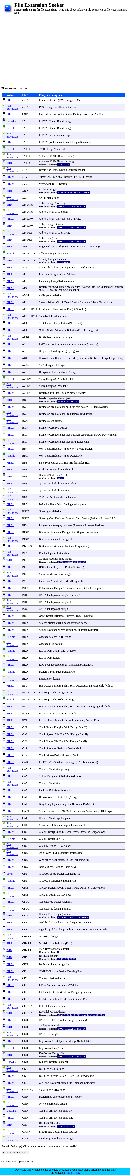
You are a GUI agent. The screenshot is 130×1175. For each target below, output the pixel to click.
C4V (24, 755)
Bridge (55, 448)
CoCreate (44, 497)
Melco (78, 1096)
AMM (25, 295)
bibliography (55, 525)
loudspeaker (53, 595)
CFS (24, 929)
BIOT (25, 532)
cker (90, 804)
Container (62, 1061)
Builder (88, 922)
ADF (24, 246)
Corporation (115, 358)
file (74, 358)
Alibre (42, 203)
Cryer (9, 873)
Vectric (43, 183)
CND (25, 1096)
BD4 (24, 448)
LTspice (43, 553)
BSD (24, 685)
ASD (24, 351)
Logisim (43, 999)
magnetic (56, 539)
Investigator (90, 330)
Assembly (60, 203)
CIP (24, 985)
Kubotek (81, 1020)
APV (24, 302)
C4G (24, 734)
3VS (24, 183)
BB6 (24, 399)
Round (50, 727)
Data (60, 797)
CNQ (25, 1110)
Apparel (52, 365)
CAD (25, 762)
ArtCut (42, 197)
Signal (42, 929)
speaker (53, 398)
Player (49, 741)
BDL (24, 497)
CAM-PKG (28, 769)
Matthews (87, 664)
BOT (25, 588)
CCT (24, 825)
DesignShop (45, 1096)
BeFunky (44, 504)
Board (60, 121)
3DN (24, 169)
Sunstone (85, 142)
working (58, 574)
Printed (51, 302)
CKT (25, 1068)
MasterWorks (46, 574)
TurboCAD (45, 176)
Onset (42, 615)
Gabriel (87, 588)
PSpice (42, 992)
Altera (73, 483)
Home (55, 169)
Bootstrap (44, 692)
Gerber (50, 330)
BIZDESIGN (29, 546)
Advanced (50, 873)
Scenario (51, 748)
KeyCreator (45, 1041)
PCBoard (56, 825)
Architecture (73, 286)
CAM (25, 776)
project (73, 392)
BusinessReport (47, 546)
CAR (25, 797)
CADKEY (44, 880)
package (65, 769)
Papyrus (43, 525)
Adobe (70, 274)
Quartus (43, 475)
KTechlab (44, 1006)
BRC (25, 615)
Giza (48, 852)
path (56, 955)
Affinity (43, 253)
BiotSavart (44, 532)
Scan (72, 685)
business (70, 406)
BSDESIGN (28, 692)
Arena (49, 588)
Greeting (43, 511)
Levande (77, 804)
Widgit (73, 985)
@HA (25, 100)
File (101, 114)
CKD (25, 1020)
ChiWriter (44, 358)
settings (73, 1131)
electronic (51, 344)
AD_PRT (27, 232)
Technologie (105, 302)
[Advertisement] (33, 51)
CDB (25, 852)
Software (72, 169)
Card (51, 406)
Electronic (82, 929)
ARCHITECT (29, 309)
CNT (25, 1124)
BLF (24, 574)
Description (82, 685)
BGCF (25, 511)
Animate (51, 811)
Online (42, 330)
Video (49, 755)
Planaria (75, 267)
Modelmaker (46, 922)
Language (94, 685)
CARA (42, 595)
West (41, 448)
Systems (103, 406)
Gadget (49, 804)
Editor (60, 504)
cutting (65, 922)
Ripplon (80, 532)
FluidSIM (60, 999)
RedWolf (65, 727)
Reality (68, 176)
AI (23, 274)
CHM (25, 957)
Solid (42, 1089)
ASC (24, 344)
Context (43, 901)
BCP (24, 434)
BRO (25, 671)
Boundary (63, 685)
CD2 (24, 831)
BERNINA (75, 323)
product (63, 1020)
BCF (24, 406)
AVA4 (25, 365)
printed (53, 142)
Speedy (43, 302)
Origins (43, 351)
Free (50, 901)
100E (48, 462)
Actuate (70, 546)
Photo (53, 504)
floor (54, 859)
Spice (46, 1068)
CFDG (26, 901)
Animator (52, 100)
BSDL (25, 706)
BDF (24, 462)
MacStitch (44, 936)
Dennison (85, 831)
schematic (63, 344)
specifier (64, 852)
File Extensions (12, 107)
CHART (26, 936)
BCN (25, 420)
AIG (24, 288)
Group (95, 588)
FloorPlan (44, 581)
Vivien (81, 811)
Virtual (59, 176)
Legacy (71, 650)
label (65, 385)
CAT (24, 818)
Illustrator (44, 274)
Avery (72, 372)
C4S (24, 748)
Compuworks (46, 1110)
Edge (48, 1089)
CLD (25, 1082)
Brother (73, 462)
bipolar (52, 553)
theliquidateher (105, 286)
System (50, 734)
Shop (65, 1110)
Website (62, 699)
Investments (55, 289)
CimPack (44, 978)
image (53, 274)
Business (44, 406)
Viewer (59, 330)
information (75, 825)
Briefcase (59, 615)
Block (51, 475)
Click (42, 831)
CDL (24, 873)
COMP (26, 1131)
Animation (91, 811)
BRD (25, 622)
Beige (71, 1075)
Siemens (92, 344)
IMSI (62, 100)
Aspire (50, 183)
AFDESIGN (28, 253)
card (78, 406)
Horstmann (84, 358)
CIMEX (43, 971)
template (65, 818)
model (64, 156)
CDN (25, 887)
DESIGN (44, 955)
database (81, 344)
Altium (43, 629)
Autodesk (44, 156)
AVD (25, 372)
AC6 (24, 197)
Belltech (94, 406)
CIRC (25, 999)
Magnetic (56, 532)
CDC (25, 866)
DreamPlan (45, 169)
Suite (61, 558)
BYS (24, 720)
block (54, 483)
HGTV (42, 567)
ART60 (26, 337)
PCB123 (43, 121)
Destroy (69, 588)
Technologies (80, 859)
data (74, 107)
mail (44, 100)
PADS (42, 344)
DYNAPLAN (46, 713)
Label (66, 379)
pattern (50, 295)
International (90, 762)
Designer (60, 406)
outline (57, 1123)
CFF (24, 922)
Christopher (75, 664)
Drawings (76, 218)
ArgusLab (44, 267)
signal (50, 929)
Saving (67, 504)
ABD (25, 190)
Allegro (43, 622)
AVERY (26, 379)
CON (25, 1138)
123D (42, 149)
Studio (53, 692)
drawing (65, 232)
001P (25, 114)
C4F (24, 727)
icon (49, 567)
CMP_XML (28, 1089)
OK (78, 1172)
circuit (52, 135)
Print (54, 372)
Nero (41, 866)
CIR (24, 992)
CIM (24, 971)
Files (96, 720)
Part (57, 238)
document (62, 259)
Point (48, 448)
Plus (68, 434)
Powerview (45, 114)
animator (66, 107)
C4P (24, 741)
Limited (101, 929)
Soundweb (44, 316)
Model (57, 149)
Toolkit (49, 664)
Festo (52, 999)
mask (59, 246)
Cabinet (58, 713)
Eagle (42, 790)
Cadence (84, 622)
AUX (25, 358)
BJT (24, 553)
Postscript (88, 114)
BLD (25, 560)
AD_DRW (27, 218)
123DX (26, 149)
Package (77, 114)
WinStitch (56, 948)
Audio (81, 309)
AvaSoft (43, 365)
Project (54, 581)
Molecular (55, 267)
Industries (83, 462)
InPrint (42, 985)
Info (69, 1172)
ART (24, 323)
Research (79, 525)
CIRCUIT (27, 1006)
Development (109, 434)
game (57, 804)
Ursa (68, 943)
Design (69, 100)
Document (62, 253)
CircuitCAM (46, 769)
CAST (25, 811)
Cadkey (43, 1025)
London (43, 309)
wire (54, 1138)
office (48, 859)
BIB (24, 525)
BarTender (44, 964)
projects (84, 504)
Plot (96, 114)
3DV (24, 176)
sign (49, 197)
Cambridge (70, 929)
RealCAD (44, 762)
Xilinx (109, 685)
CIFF (25, 964)
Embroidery (45, 678)
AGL (24, 267)
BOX (25, 595)
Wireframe (56, 880)
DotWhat (11, 121)
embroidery (53, 323)
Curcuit (54, 1075)
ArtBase (43, 189)
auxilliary (56, 358)
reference (67, 358)
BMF (25, 581)
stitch (54, 943)
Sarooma (74, 595)
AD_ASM (27, 204)
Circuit (52, 121)
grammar (66, 908)
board (60, 135)
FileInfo (10, 128)
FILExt (10, 100)
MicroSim (44, 825)
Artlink (43, 323)
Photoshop (44, 281)
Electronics (58, 114)
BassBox (44, 398)
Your (49, 286)
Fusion (64, 1131)
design (66, 135)
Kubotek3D (84, 1041)
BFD (24, 504)
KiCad (42, 650)
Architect (53, 309)
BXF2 (25, 713)
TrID (9, 162)
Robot (42, 588)
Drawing (59, 224)
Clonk (42, 727)
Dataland (78, 1082)
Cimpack (53, 971)
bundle (72, 497)
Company (72, 289)
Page (58, 671)
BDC (25, 455)
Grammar (67, 901)
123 (24, 121)
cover (53, 866)
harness (61, 1138)
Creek (47, 246)
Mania (94, 302)
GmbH (82, 727)
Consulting (93, 246)
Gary (41, 804)
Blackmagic (45, 1131)
